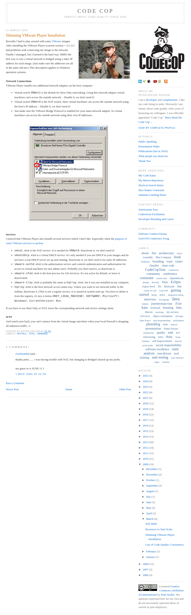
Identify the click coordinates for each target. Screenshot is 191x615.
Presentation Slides (148, 146)
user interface (177, 357)
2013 (146, 442)
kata (145, 307)
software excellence (157, 349)
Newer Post (12, 389)
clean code (168, 265)
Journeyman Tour (148, 209)
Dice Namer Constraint (151, 190)
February (151, 551)
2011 (146, 453)
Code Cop (95, 11)
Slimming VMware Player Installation (35, 35)
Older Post (125, 389)
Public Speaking (147, 141)
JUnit (178, 303)
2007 (146, 569)
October (151, 480)
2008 (146, 564)
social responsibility (168, 345)
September (152, 485)
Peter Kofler (167, 594)
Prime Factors (171, 328)
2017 (146, 420)
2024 (146, 381)
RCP (178, 333)
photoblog (153, 324)
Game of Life (150, 290)
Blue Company (163, 257)
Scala (178, 337)
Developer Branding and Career (156, 219)
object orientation (162, 316)
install (22, 334)
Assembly (148, 257)
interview (150, 299)
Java (176, 299)
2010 (146, 458)
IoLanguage (164, 299)
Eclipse (176, 282)
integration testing (176, 295)
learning (168, 307)
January (150, 557)
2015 (146, 431)
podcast (174, 324)
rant (170, 332)
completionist (170, 99)
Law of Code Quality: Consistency (164, 544)
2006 (146, 575)
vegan (156, 362)
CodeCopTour (155, 270)
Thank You (144, 161)
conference (170, 273)
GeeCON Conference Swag (153, 238)
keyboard (155, 307)
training (144, 357)
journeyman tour (161, 303)
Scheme (145, 341)
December (152, 469)
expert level (148, 286)
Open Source (145, 320)
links (179, 307)
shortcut (178, 341)
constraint (146, 278)
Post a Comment (15, 383)
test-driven (164, 353)
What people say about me (153, 156)
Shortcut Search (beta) (150, 185)
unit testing (160, 357)
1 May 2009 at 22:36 (31, 374)
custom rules (161, 278)
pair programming (162, 320)
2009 (146, 464)
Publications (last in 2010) (153, 151)
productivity (148, 333)
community (153, 273)
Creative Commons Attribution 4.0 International (161, 590)
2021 (146, 397)
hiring (154, 295)
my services (172, 312)
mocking (159, 312)
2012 (146, 447)
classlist (154, 265)
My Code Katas (147, 175)
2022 (146, 392)
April (149, 513)
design (146, 282)
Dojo (165, 282)
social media (147, 345)
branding (158, 261)
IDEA (162, 295)
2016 (146, 425)
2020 (146, 403)
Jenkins (145, 304)
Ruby (169, 336)
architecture (166, 253)
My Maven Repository (151, 180)
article (179, 253)
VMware (56, 41)
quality (161, 332)
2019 (146, 408)
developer (151, 99)
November (152, 474)
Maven (149, 312)
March (150, 518)
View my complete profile (156, 128)
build (169, 261)
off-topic (179, 316)
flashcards (169, 286)
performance (178, 320)
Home (69, 389)
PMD (165, 324)
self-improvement (162, 341)
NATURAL (145, 316)
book (177, 257)
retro (161, 336)
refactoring (149, 336)
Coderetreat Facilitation (151, 214)
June (149, 502)
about (145, 253)
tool (32, 334)
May (149, 507)
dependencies (177, 278)
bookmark (145, 262)
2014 (146, 436)
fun (179, 286)
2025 (146, 375)
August (150, 491)
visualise (165, 362)
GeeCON (163, 290)
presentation (153, 328)
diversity (155, 282)
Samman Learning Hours (152, 194)
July (148, 496)
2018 (146, 414)
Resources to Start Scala (158, 529)
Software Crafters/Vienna (152, 233)
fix (159, 286)
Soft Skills (151, 523)
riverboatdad (23, 353)
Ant (154, 253)
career (178, 261)
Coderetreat (173, 270)
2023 (146, 386)
